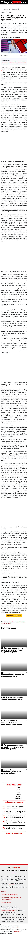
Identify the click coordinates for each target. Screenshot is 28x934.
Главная (3, 12)
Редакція (3, 891)
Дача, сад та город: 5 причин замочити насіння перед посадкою (15, 822)
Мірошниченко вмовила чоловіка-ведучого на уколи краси (11, 722)
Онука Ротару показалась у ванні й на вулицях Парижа (11, 772)
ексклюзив (22, 622)
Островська (4, 71)
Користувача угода (6, 902)
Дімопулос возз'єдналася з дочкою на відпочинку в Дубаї (12, 675)
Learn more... (17, 931)
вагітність (16, 622)
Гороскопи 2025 (15, 9)
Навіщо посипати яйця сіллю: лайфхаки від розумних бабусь (15, 827)
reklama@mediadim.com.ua (8, 910)
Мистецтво (21, 870)
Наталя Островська (6, 623)
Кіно (2, 870)
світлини (6, 622)
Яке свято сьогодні (6, 9)
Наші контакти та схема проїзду (9, 894)
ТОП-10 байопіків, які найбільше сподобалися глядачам (15, 807)
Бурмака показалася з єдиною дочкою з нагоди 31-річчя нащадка (12, 650)
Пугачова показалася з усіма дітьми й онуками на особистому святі (12, 747)
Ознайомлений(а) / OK (6, 933)
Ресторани (14, 870)
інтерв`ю (11, 622)
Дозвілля (9, 12)
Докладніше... (16, 927)
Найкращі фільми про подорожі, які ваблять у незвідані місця (15, 811)
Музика (7, 870)
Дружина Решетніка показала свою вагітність (12, 698)
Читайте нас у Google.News (14, 615)
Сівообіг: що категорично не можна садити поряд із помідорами (15, 816)
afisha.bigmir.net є (11, 884)
